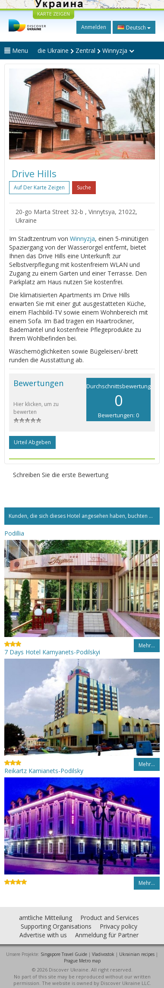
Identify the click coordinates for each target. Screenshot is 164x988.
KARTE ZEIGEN (53, 13)
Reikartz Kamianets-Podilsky (43, 771)
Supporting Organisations (56, 926)
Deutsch (134, 27)
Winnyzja (82, 238)
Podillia (14, 533)
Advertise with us (43, 935)
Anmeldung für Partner (107, 935)
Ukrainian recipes (137, 954)
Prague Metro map (82, 961)
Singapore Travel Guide (64, 954)
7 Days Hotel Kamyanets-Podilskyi (52, 652)
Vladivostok (103, 954)
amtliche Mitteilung (45, 917)
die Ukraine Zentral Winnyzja (86, 50)
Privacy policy (118, 926)
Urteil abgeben (32, 442)
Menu (16, 50)
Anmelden (93, 27)
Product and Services (109, 917)
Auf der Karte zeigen (39, 187)
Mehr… (147, 645)
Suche (84, 187)
